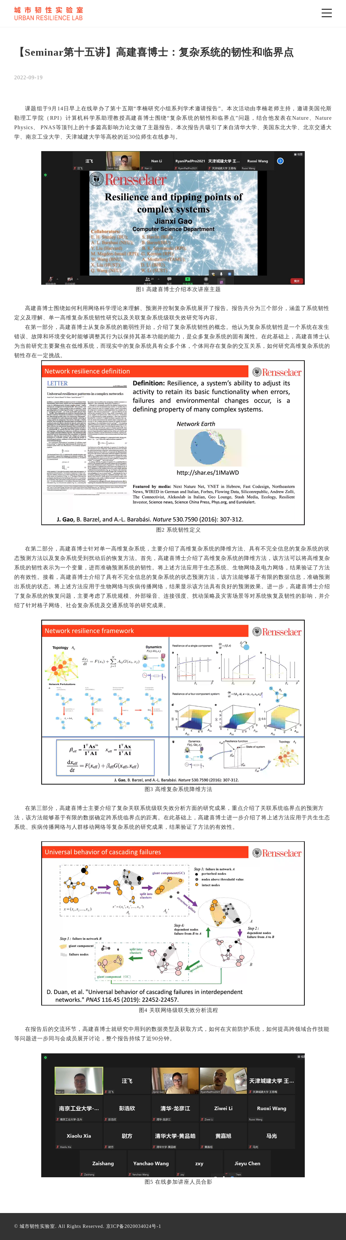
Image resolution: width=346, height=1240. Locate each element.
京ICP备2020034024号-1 (133, 1226)
